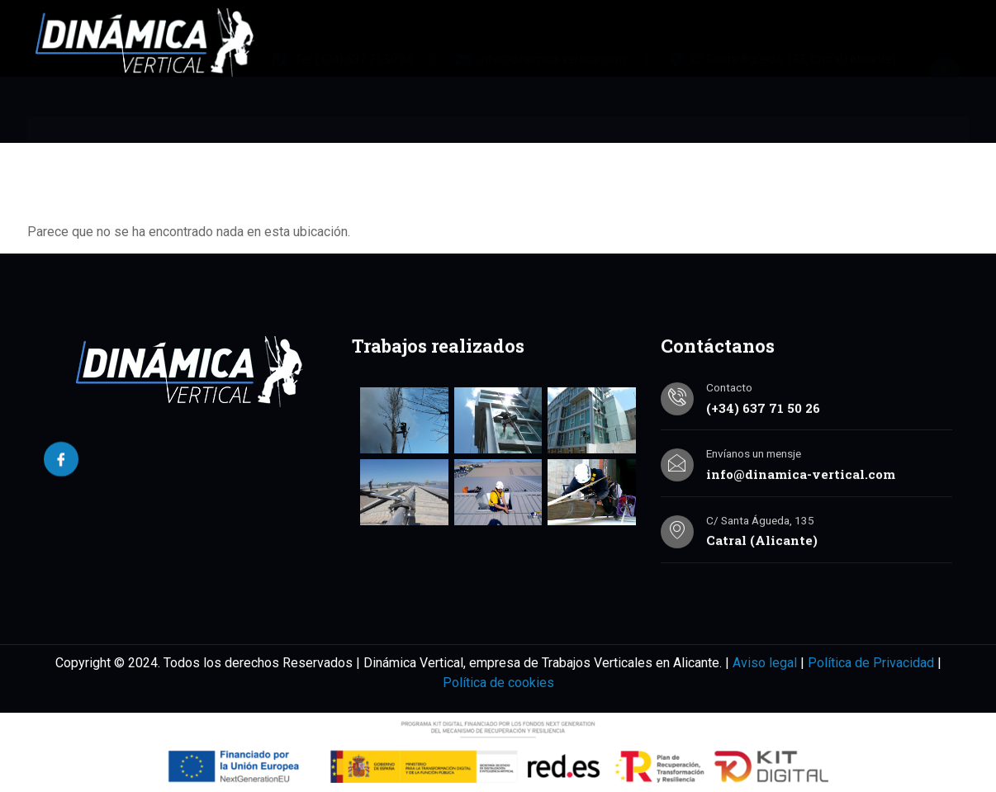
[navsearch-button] (931, 143)
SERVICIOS (366, 147)
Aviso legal (765, 663)
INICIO (88, 146)
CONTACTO (783, 146)
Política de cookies (498, 682)
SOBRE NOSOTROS (214, 146)
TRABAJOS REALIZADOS (537, 146)
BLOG (680, 146)
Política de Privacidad (871, 663)
